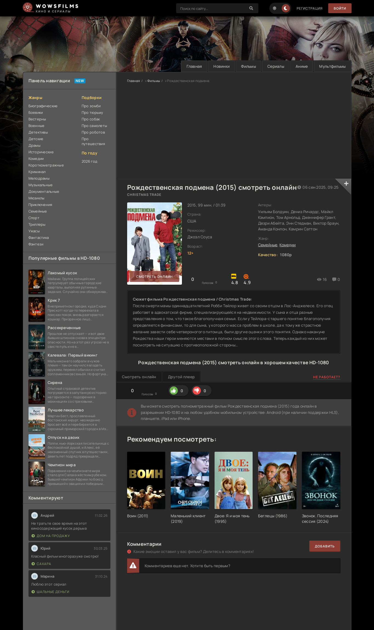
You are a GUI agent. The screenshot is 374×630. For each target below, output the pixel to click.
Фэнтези (36, 244)
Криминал (37, 171)
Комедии (36, 158)
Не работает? (326, 377)
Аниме (302, 66)
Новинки (221, 66)
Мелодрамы (39, 178)
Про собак (91, 119)
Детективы (38, 132)
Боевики (35, 112)
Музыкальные (40, 184)
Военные (36, 125)
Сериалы (275, 66)
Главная (194, 66)
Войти (340, 8)
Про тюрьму (92, 112)
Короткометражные (46, 165)
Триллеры (37, 224)
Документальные (43, 191)
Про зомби (91, 105)
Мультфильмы (332, 66)
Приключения (40, 204)
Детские (36, 138)
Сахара (41, 563)
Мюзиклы (36, 198)
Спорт (33, 217)
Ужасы (34, 230)
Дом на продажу (51, 535)
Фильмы (248, 66)
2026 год (89, 161)
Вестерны (37, 119)
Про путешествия (93, 141)
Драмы (34, 145)
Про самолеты (94, 125)
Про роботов (93, 132)
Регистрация (310, 8)
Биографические (43, 105)
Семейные (37, 211)
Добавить (325, 546)
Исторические (41, 151)
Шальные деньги (50, 591)
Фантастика (38, 237)
